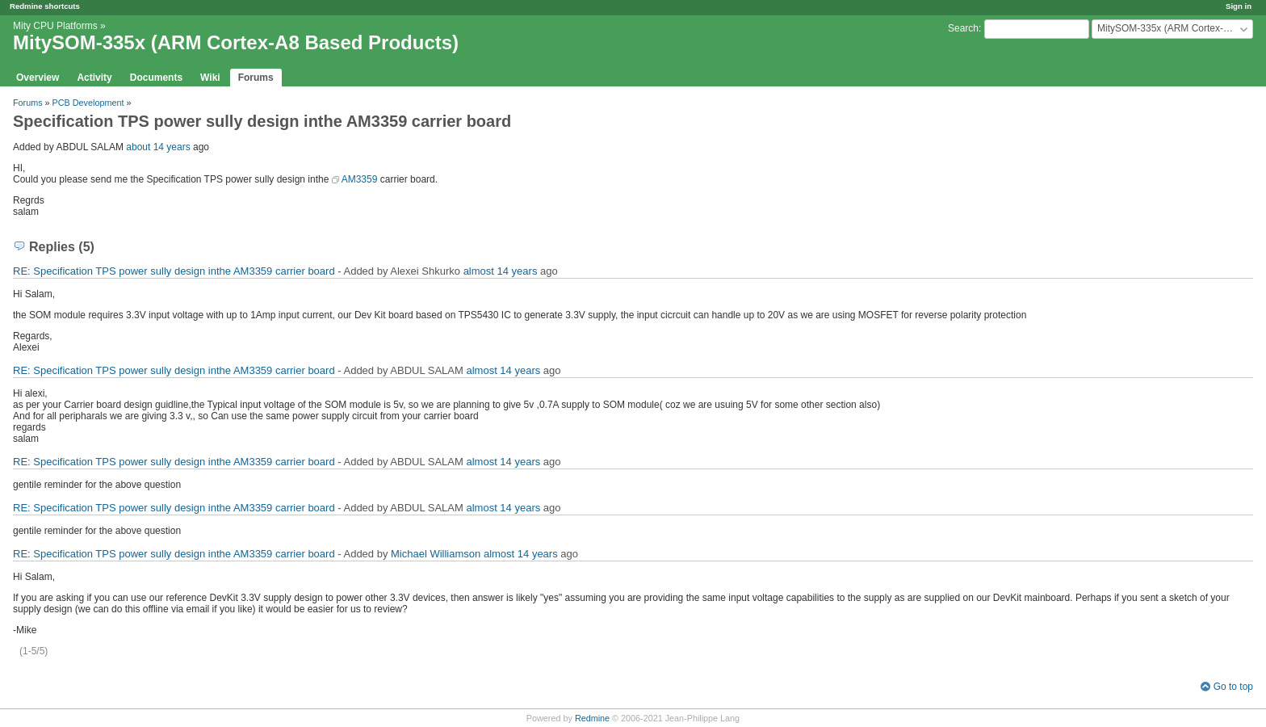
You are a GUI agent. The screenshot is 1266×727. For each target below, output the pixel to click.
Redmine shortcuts (45, 6)
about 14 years (158, 147)
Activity (94, 77)
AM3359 (360, 179)
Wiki (210, 77)
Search (963, 28)
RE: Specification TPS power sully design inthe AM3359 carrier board (174, 271)
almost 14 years (500, 271)
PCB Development (88, 102)
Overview (37, 77)
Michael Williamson (435, 554)
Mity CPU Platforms (55, 26)
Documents (156, 77)
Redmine (592, 718)
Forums (256, 77)
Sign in (1238, 6)
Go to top (1233, 686)
